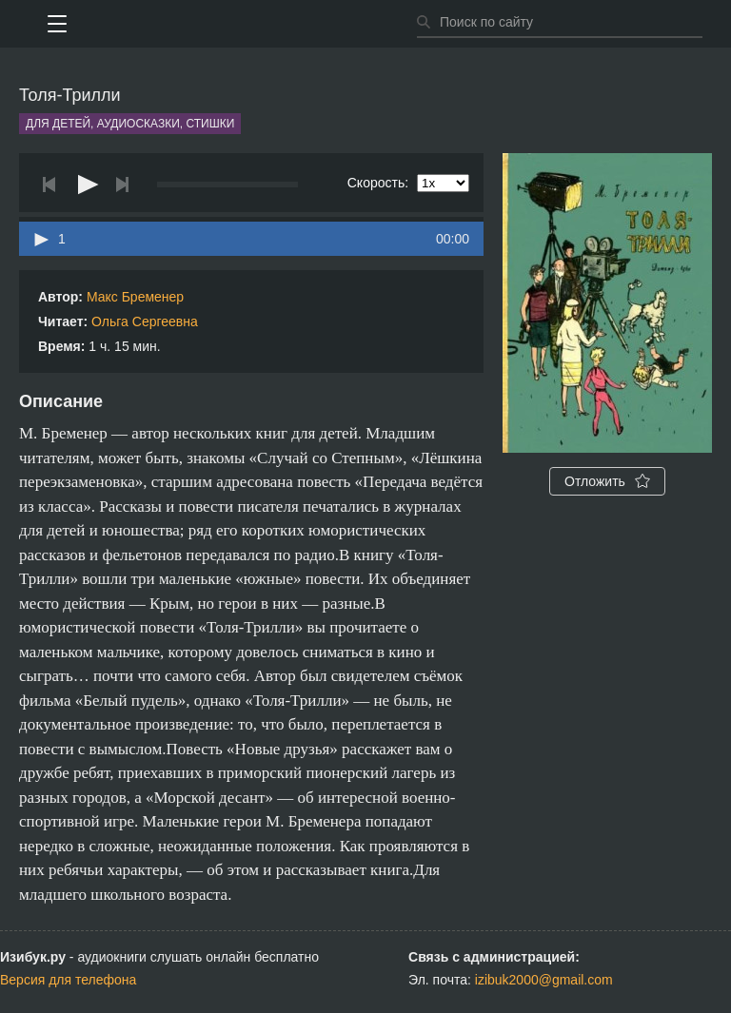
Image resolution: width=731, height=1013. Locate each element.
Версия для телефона (68, 979)
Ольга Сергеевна (144, 321)
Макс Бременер (135, 296)
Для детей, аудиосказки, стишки (130, 123)
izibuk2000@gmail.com (544, 979)
